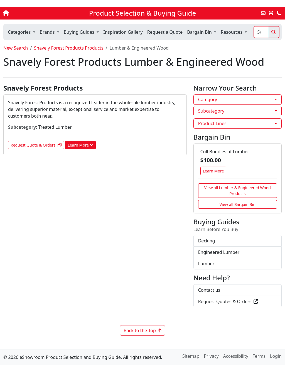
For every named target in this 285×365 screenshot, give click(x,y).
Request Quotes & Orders (228, 301)
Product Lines (212, 123)
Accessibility (235, 356)
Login (276, 356)
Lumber (206, 264)
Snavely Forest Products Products (68, 48)
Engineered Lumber (219, 252)
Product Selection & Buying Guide (142, 13)
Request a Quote (165, 32)
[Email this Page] (263, 13)
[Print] (271, 13)
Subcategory (211, 111)
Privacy (211, 356)
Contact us (209, 290)
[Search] (261, 32)
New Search (15, 48)
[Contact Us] (279, 13)
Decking (206, 241)
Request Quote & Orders (36, 145)
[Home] (30, 13)
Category (207, 99)
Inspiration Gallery (123, 32)
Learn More (80, 145)
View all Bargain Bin (237, 204)
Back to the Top (142, 330)
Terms (259, 356)
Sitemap (191, 356)
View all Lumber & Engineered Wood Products (237, 190)
